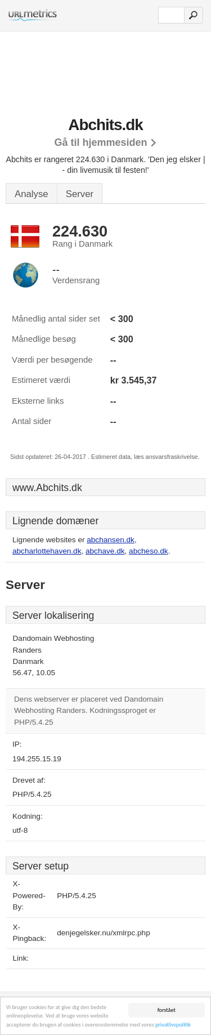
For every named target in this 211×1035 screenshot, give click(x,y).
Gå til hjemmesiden (100, 142)
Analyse (31, 194)
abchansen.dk (110, 540)
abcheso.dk (148, 551)
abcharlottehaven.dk (46, 551)
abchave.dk (105, 551)
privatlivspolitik (173, 1025)
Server (79, 194)
